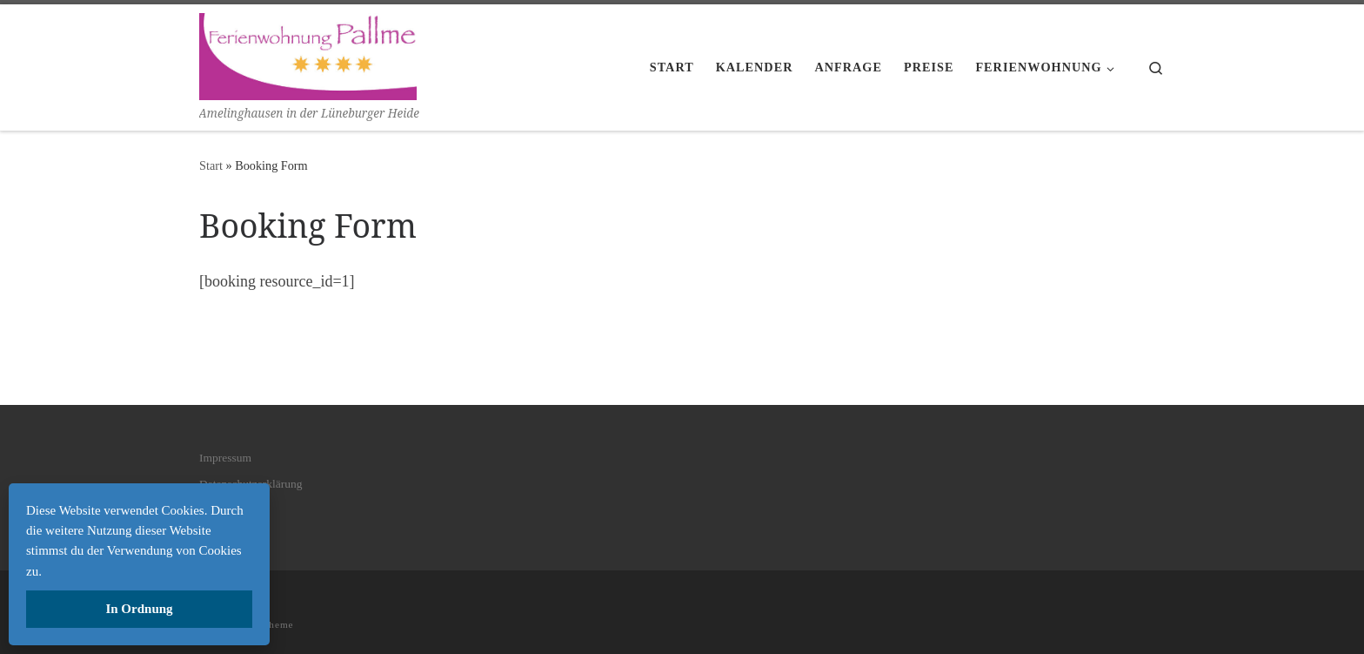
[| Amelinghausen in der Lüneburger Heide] (308, 53)
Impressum (225, 457)
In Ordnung (138, 609)
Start (211, 165)
